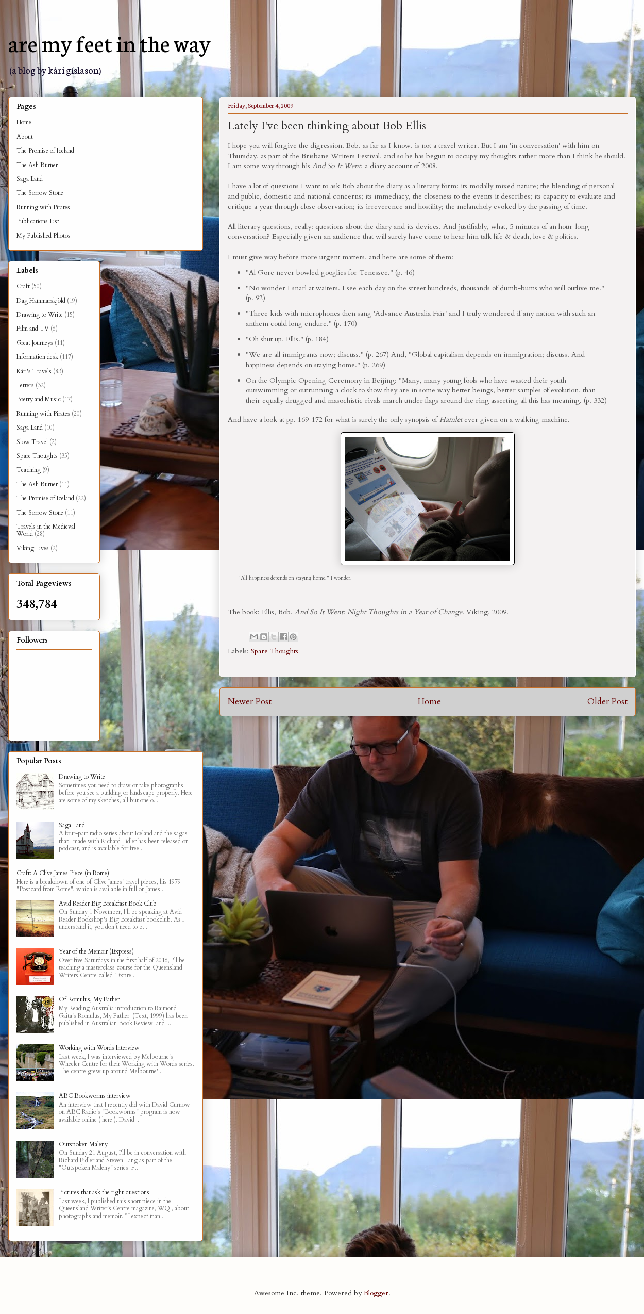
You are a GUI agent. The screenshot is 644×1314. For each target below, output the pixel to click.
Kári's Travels (34, 371)
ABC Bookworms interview (95, 1096)
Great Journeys (34, 343)
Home (429, 702)
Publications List (37, 221)
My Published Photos (43, 236)
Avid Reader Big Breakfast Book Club (108, 903)
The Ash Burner (37, 165)
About (24, 137)
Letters (25, 385)
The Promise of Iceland (45, 150)
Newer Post (250, 702)
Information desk (37, 357)
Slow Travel (32, 442)
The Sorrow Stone (39, 193)
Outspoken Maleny (83, 1144)
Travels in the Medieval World (45, 530)
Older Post (607, 702)
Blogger (376, 1293)
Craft (23, 286)
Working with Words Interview (99, 1048)
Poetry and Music (38, 399)
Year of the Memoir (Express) (96, 951)
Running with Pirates (43, 207)
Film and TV (32, 328)
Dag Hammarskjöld (40, 301)
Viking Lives (32, 548)
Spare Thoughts (274, 651)
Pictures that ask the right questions (104, 1192)
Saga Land (29, 179)
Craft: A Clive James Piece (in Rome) (62, 873)
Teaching (28, 470)
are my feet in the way (109, 42)
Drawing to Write (39, 314)
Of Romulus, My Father (89, 999)
